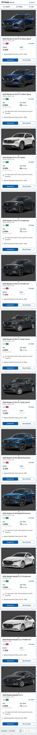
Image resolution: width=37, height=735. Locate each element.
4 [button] (28, 731)
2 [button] (23, 731)
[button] (34, 730)
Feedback (32, 2)
